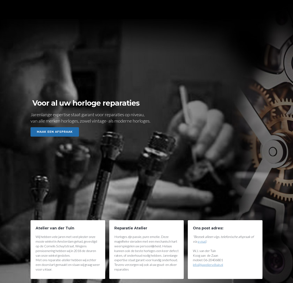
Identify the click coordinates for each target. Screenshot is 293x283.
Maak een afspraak (55, 131)
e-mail (202, 241)
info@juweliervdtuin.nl (208, 264)
